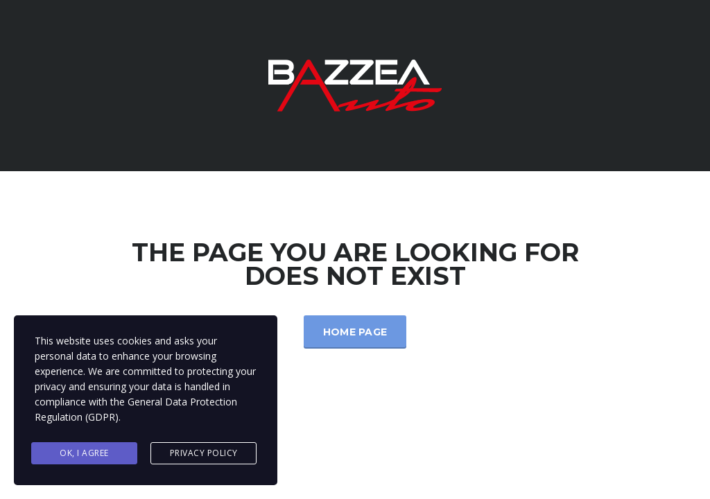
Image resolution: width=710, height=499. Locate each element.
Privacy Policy (204, 453)
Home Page (355, 332)
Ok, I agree (84, 453)
